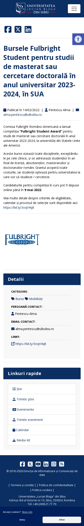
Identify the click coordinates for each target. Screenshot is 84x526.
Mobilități (36, 299)
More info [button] (27, 512)
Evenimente (23, 409)
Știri (17, 389)
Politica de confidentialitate (56, 485)
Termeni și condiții (22, 485)
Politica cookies (42, 490)
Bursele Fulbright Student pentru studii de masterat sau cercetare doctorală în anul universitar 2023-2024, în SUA (39, 71)
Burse (19, 299)
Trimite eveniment (28, 420)
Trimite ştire (23, 399)
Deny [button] (22, 519)
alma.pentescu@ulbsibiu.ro (22, 114)
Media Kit (21, 440)
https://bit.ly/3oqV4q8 (18, 207)
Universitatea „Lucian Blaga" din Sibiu (42, 496)
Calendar (21, 430)
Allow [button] (62, 519)
